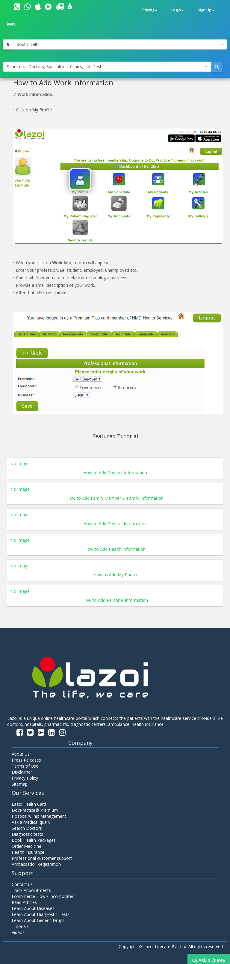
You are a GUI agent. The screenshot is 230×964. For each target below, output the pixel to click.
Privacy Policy (25, 778)
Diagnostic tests (27, 834)
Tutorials (20, 926)
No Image (20, 463)
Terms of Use (25, 766)
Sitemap (20, 784)
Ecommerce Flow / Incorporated (43, 896)
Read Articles (24, 902)
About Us (21, 754)
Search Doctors (27, 828)
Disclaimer (22, 772)
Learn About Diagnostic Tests (40, 914)
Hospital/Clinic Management (39, 816)
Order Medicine (26, 846)
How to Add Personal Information (115, 600)
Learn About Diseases (33, 908)
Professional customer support (42, 858)
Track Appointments (31, 890)
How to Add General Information (115, 523)
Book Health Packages (34, 840)
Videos (18, 932)
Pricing (149, 10)
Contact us (22, 884)
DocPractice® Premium (35, 810)
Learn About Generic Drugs (38, 920)
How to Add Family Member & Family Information (115, 498)
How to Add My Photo (115, 574)
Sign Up (206, 10)
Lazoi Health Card (29, 804)
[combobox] (120, 44)
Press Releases (26, 760)
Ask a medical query (31, 822)
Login (177, 10)
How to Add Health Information (115, 549)
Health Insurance (28, 852)
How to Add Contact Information (115, 472)
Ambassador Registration (36, 864)
